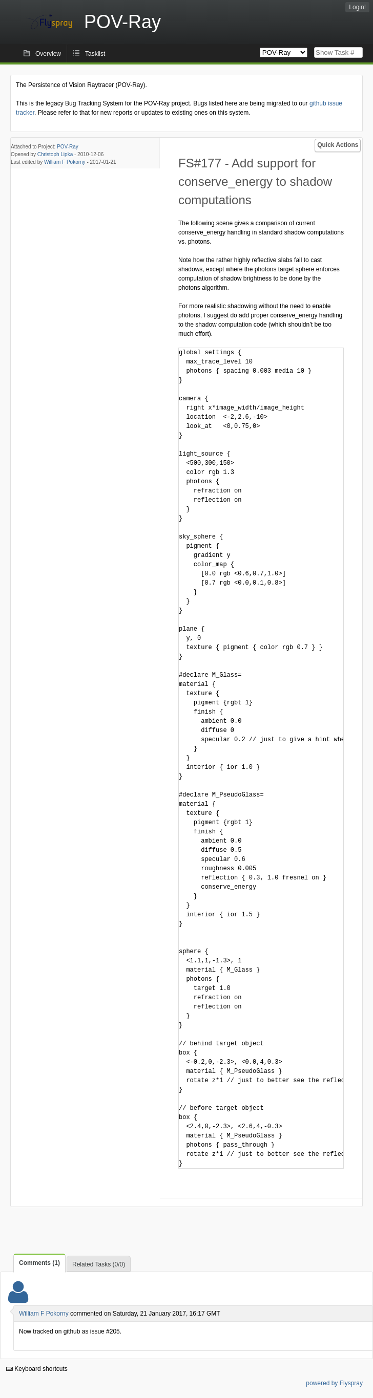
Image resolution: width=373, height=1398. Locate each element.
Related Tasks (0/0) (98, 1264)
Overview (48, 53)
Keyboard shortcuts (37, 1368)
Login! (357, 7)
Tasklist (95, 53)
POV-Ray (67, 146)
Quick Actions (337, 144)
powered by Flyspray (334, 1383)
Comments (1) (39, 1262)
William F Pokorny (65, 162)
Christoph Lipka (55, 154)
